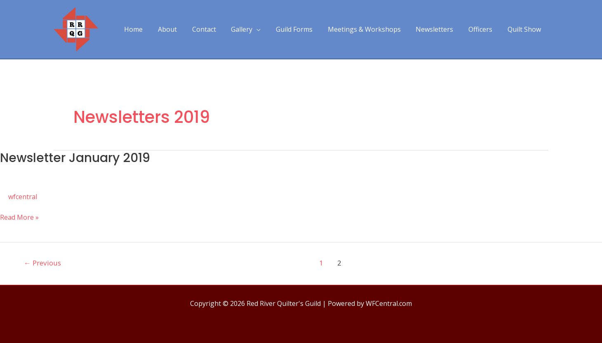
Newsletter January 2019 (75, 158)
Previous (42, 263)
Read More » (19, 217)
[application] (267, 29)
